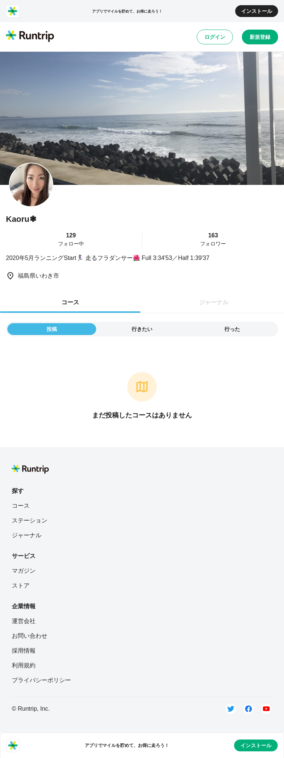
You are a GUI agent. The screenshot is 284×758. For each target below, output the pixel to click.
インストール (256, 11)
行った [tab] (232, 329)
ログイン (214, 37)
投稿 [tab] (52, 329)
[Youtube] (266, 709)
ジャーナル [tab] (214, 302)
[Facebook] (248, 709)
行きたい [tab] (142, 329)
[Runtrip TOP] (30, 36)
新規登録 (260, 37)
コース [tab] (70, 302)
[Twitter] (231, 709)
